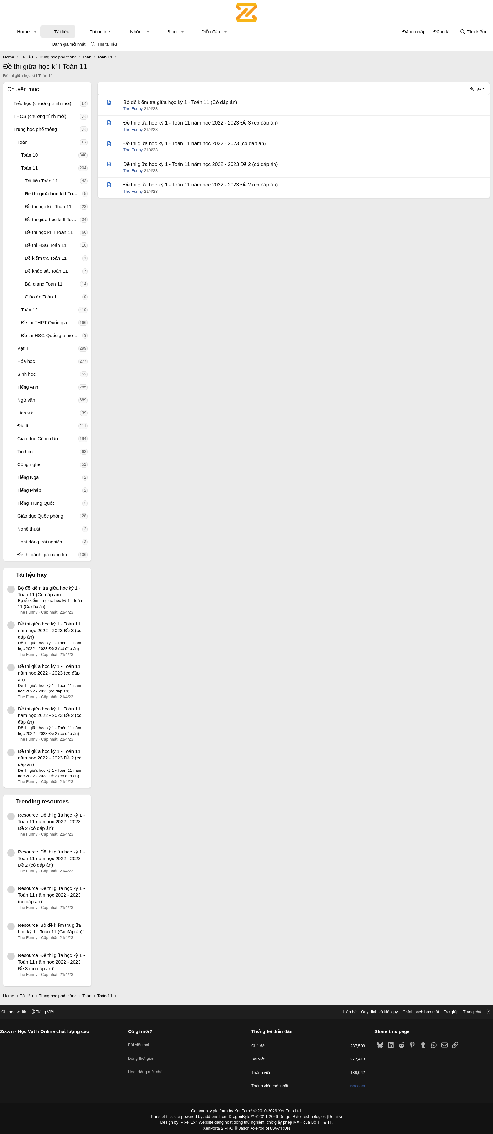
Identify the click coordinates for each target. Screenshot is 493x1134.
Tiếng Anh (69, 387)
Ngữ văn (68, 400)
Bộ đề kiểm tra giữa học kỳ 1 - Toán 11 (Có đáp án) (222, 102)
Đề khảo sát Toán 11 (88, 271)
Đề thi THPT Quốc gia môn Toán (91, 322)
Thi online (142, 31)
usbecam (333, 1085)
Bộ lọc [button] (433, 88)
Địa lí (64, 425)
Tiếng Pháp (71, 490)
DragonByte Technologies (298, 1116)
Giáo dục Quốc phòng (82, 516)
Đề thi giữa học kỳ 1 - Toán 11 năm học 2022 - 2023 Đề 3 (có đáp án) (92, 630)
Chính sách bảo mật (374, 1011)
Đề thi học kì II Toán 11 (91, 232)
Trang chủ (425, 1011)
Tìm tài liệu (107, 44)
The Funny (175, 108)
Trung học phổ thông (77, 129)
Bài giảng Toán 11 (86, 283)
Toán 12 (71, 309)
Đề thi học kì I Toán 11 (90, 206)
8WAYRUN (277, 1126)
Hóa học (68, 361)
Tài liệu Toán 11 (83, 180)
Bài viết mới (162, 1042)
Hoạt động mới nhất (169, 1065)
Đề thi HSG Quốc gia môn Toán (94, 335)
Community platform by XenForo (247, 1111)
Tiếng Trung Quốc (78, 503)
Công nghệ (70, 464)
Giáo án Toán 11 (84, 296)
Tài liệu (103, 31)
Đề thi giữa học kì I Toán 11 (96, 193)
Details (328, 1116)
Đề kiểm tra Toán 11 (88, 258)
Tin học (67, 451)
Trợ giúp (404, 1011)
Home (65, 31)
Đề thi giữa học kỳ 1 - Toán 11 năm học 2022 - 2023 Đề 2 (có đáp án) (92, 715)
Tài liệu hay (73, 575)
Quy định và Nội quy (332, 1011)
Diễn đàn (252, 31)
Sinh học (68, 374)
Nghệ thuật (70, 528)
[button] (77, 31)
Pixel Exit (193, 1121)
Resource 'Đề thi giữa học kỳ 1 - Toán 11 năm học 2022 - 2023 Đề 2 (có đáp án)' (93, 821)
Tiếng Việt (89, 1011)
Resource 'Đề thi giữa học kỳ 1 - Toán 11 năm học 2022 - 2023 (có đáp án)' (93, 895)
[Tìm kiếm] (431, 31)
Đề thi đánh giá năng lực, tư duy (89, 554)
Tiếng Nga (70, 477)
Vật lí (64, 348)
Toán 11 (71, 167)
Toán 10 (71, 155)
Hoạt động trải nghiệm (82, 541)
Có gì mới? (164, 1031)
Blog (214, 31)
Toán (64, 142)
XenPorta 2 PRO (220, 1126)
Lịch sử (67, 412)
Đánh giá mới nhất (69, 44)
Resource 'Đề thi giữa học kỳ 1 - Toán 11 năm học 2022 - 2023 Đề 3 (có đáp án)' (93, 962)
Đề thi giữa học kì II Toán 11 (94, 219)
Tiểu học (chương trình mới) (85, 103)
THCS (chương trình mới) (82, 116)
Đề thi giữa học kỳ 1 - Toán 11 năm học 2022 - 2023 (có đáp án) (91, 673)
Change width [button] (60, 1011)
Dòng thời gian (165, 1053)
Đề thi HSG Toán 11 (88, 245)
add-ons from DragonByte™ (230, 1116)
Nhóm (178, 31)
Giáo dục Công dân (79, 438)
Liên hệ (302, 1011)
